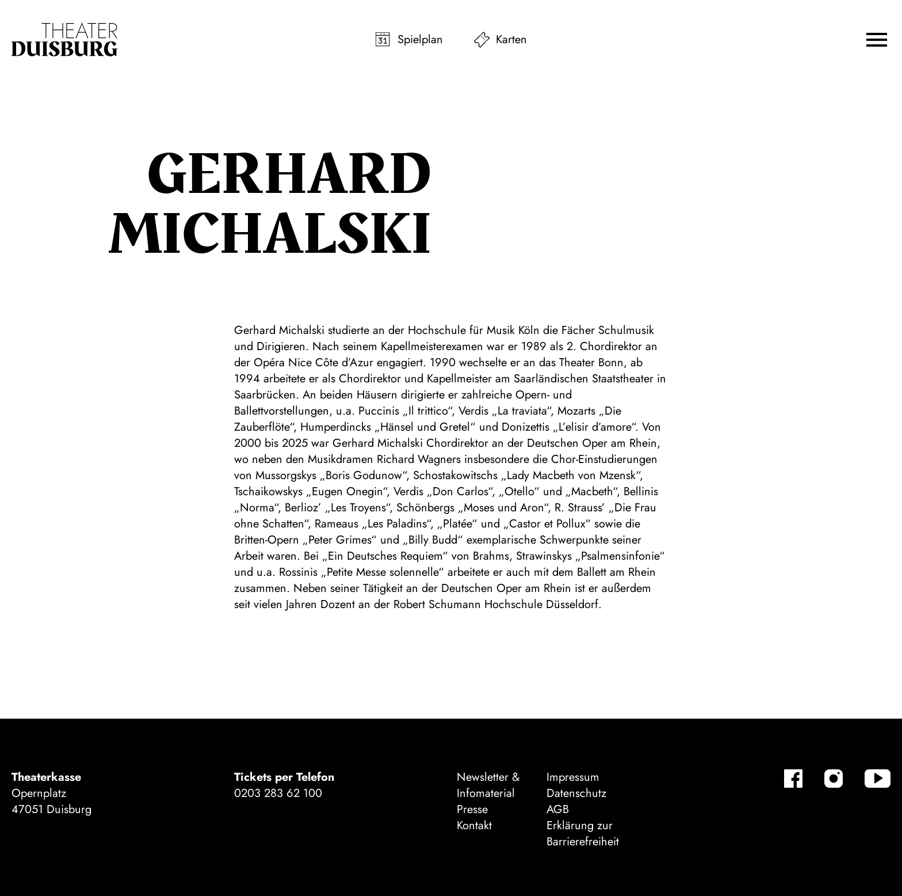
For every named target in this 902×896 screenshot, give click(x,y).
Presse (472, 809)
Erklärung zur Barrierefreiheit (582, 833)
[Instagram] (833, 778)
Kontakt (474, 825)
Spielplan (420, 39)
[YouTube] (877, 778)
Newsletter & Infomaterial (488, 785)
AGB (557, 809)
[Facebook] (793, 778)
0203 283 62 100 (278, 793)
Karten (511, 39)
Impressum (572, 777)
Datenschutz (576, 793)
